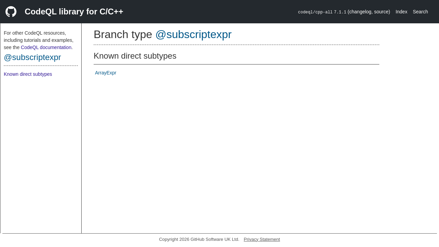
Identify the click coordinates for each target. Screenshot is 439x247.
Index (401, 11)
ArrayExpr (105, 72)
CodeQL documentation (46, 47)
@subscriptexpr (32, 57)
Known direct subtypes (28, 74)
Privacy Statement (262, 239)
